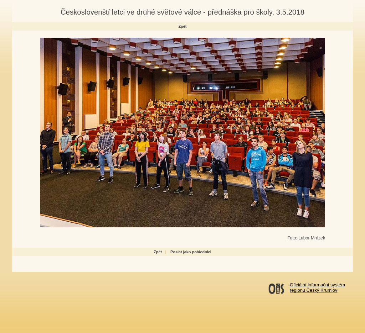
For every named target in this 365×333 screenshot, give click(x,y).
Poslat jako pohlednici (190, 252)
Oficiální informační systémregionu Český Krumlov (317, 287)
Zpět (183, 26)
